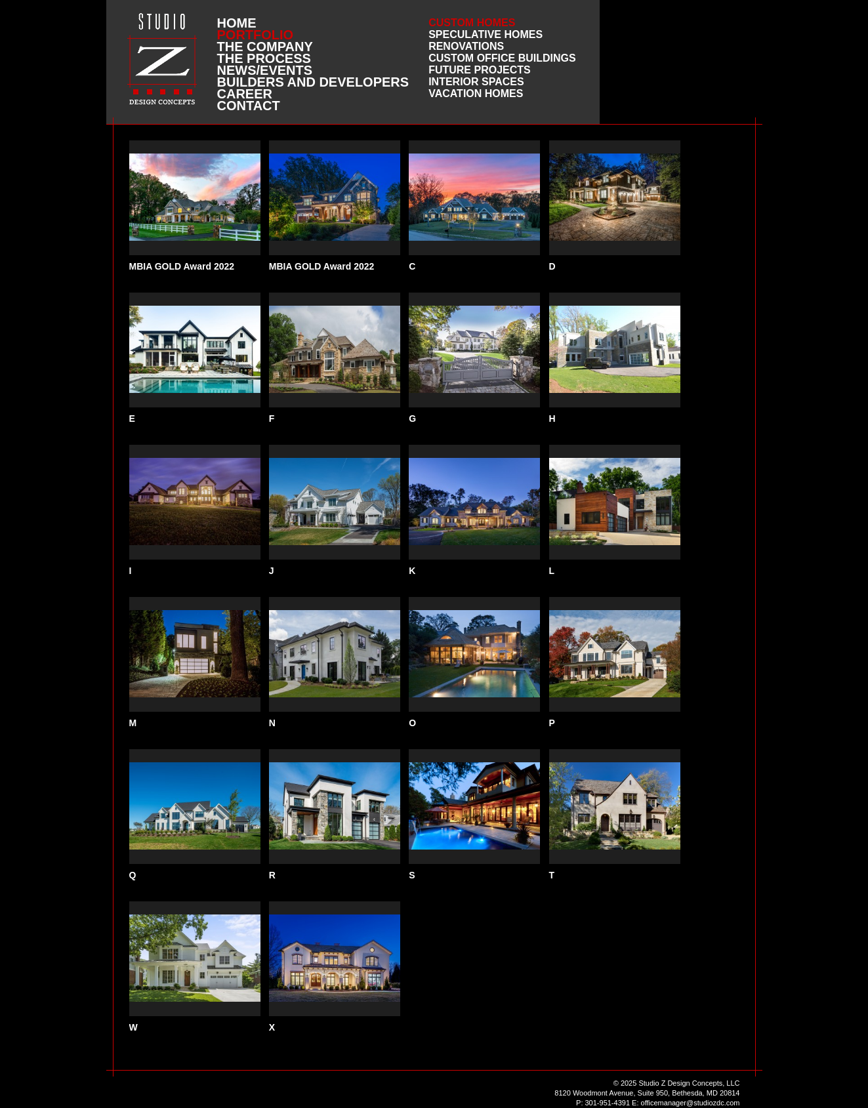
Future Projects (479, 69)
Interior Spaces (476, 81)
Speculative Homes (485, 34)
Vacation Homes (475, 93)
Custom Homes (471, 22)
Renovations (466, 46)
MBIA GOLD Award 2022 (182, 266)
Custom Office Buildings (502, 58)
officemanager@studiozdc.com (690, 1103)
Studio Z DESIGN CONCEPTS (162, 58)
